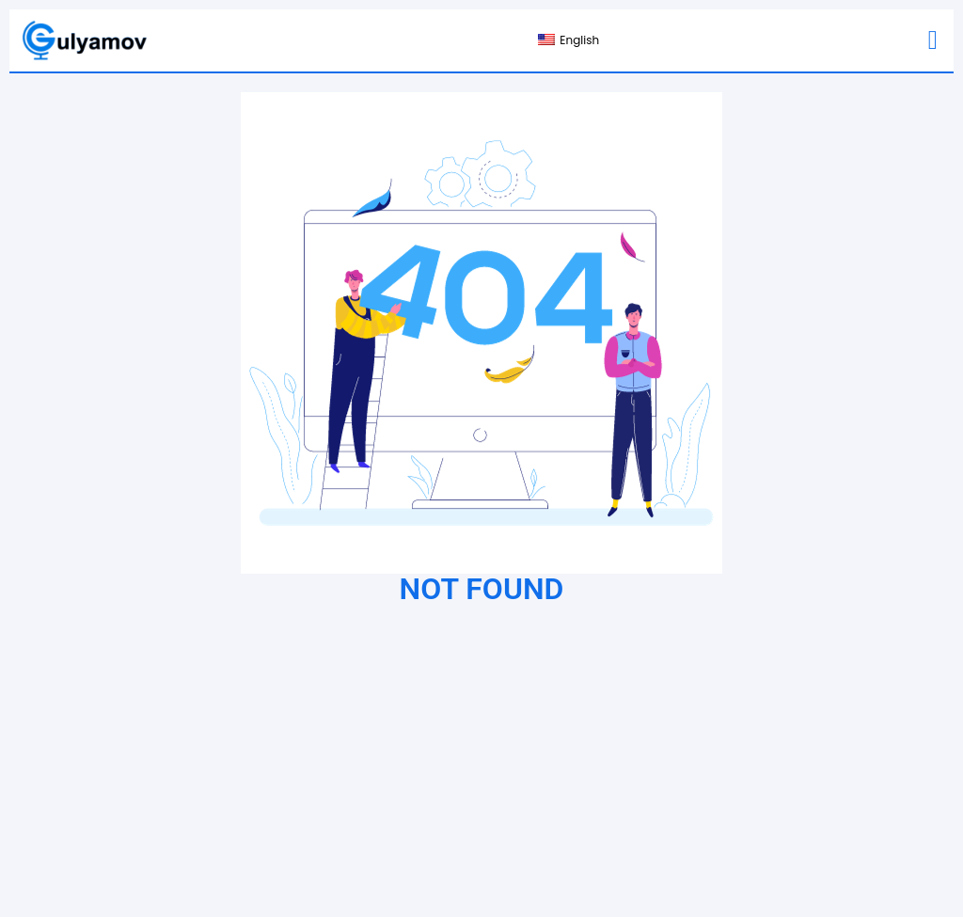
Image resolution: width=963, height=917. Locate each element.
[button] (933, 40)
